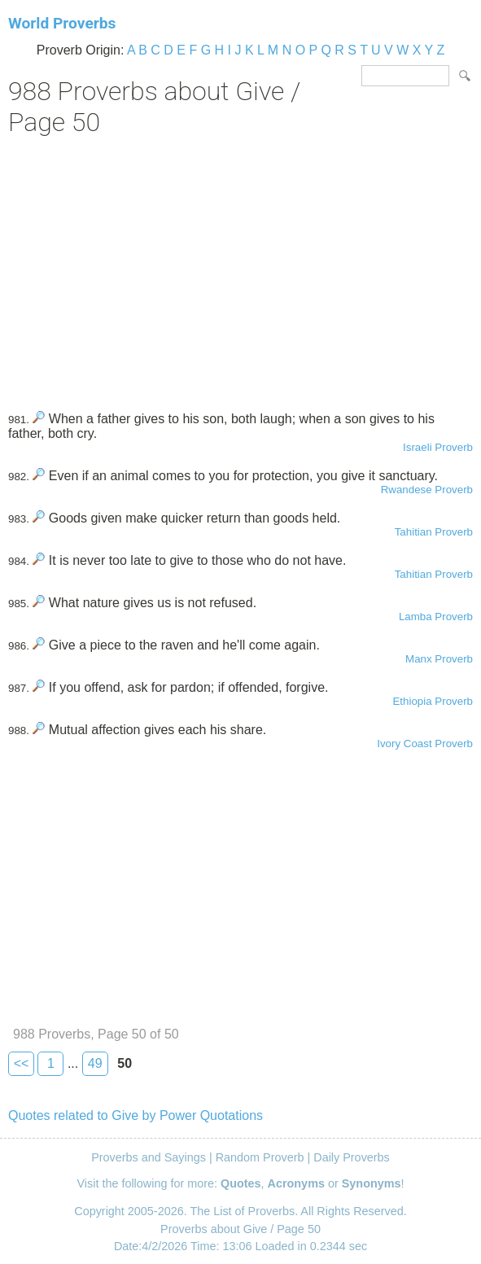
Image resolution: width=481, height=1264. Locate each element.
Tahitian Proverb (434, 532)
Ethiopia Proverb (432, 701)
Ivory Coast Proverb (425, 743)
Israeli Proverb (438, 447)
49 (95, 1063)
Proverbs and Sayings (148, 1157)
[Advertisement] (240, 268)
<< (21, 1063)
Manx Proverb (439, 659)
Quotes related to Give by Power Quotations (135, 1115)
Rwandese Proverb (427, 489)
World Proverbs (62, 23)
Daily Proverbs (351, 1157)
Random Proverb (260, 1157)
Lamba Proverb (436, 616)
